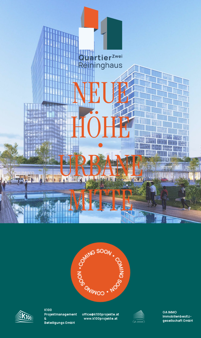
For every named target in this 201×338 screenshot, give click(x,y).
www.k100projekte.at (101, 318)
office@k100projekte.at (100, 314)
